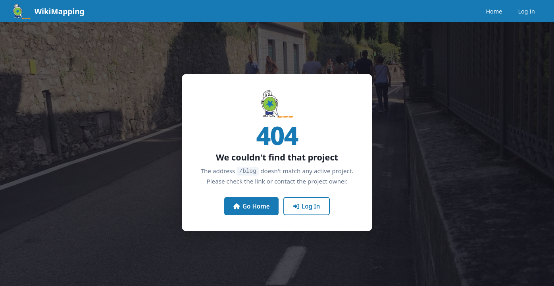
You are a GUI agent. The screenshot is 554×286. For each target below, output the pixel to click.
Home (494, 11)
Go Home (251, 206)
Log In (526, 11)
